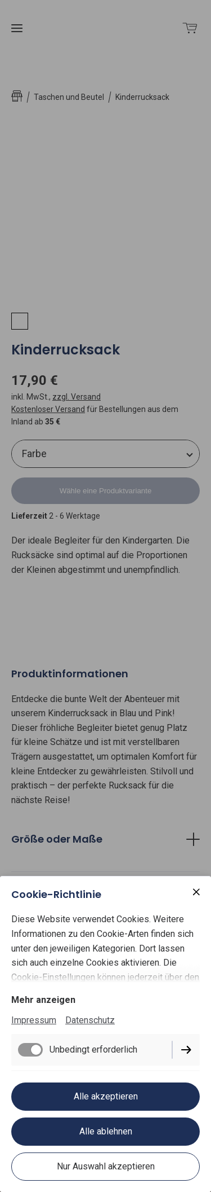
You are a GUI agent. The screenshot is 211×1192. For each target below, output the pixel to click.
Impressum (33, 1020)
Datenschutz (90, 1020)
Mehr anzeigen (43, 999)
